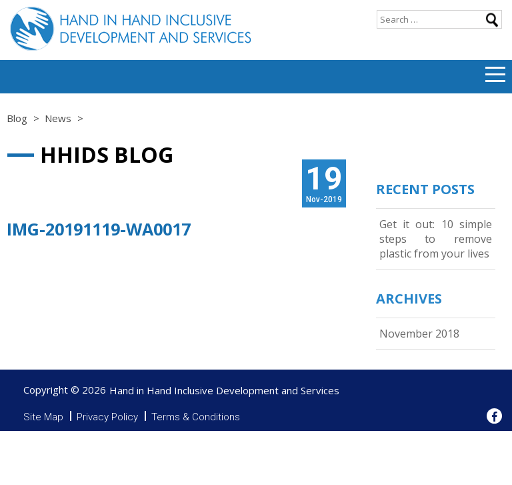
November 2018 (419, 333)
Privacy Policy (107, 417)
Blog (17, 118)
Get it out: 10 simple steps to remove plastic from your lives (435, 239)
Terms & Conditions (195, 417)
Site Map (43, 417)
